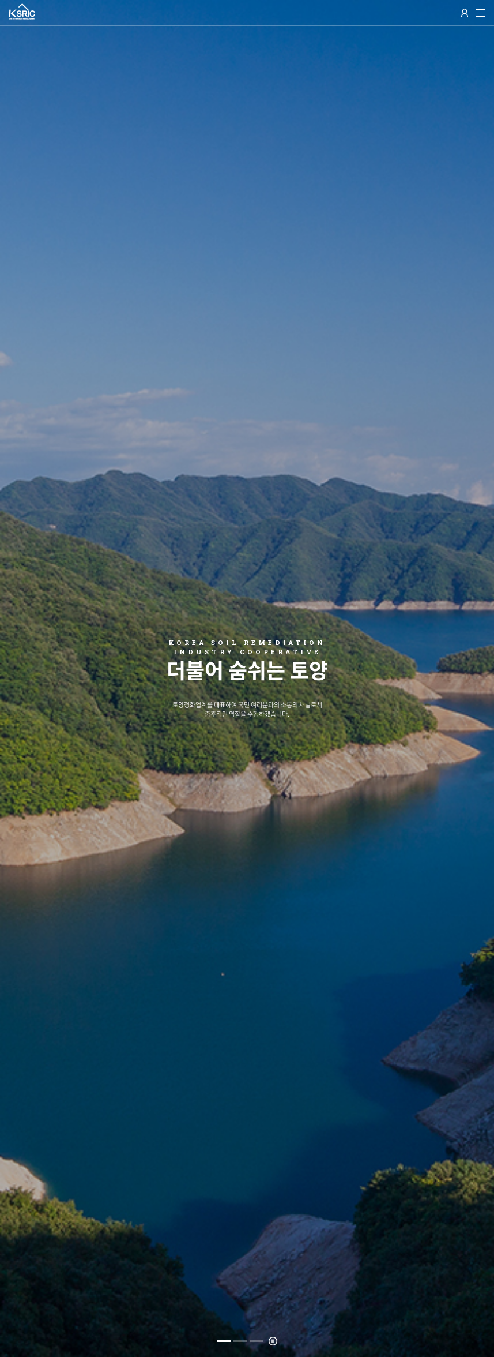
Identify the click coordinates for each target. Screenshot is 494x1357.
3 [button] (256, 1341)
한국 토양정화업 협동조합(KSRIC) (22, 11)
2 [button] (240, 1341)
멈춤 (273, 1341)
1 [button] (224, 1341)
